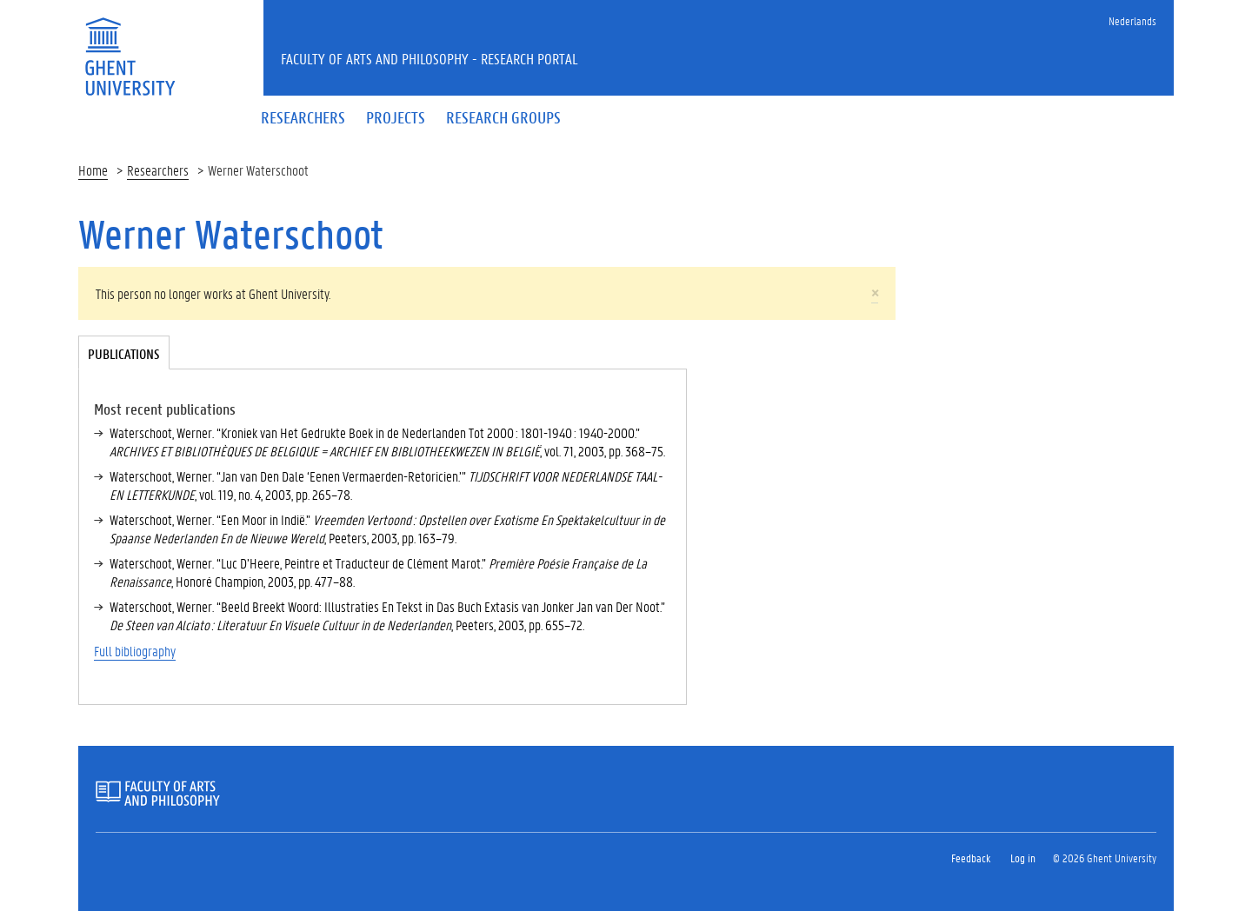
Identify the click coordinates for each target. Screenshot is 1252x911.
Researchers (158, 170)
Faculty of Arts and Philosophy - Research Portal (429, 58)
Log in (1023, 857)
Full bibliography (135, 651)
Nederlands (1132, 20)
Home (93, 170)
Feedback (970, 857)
